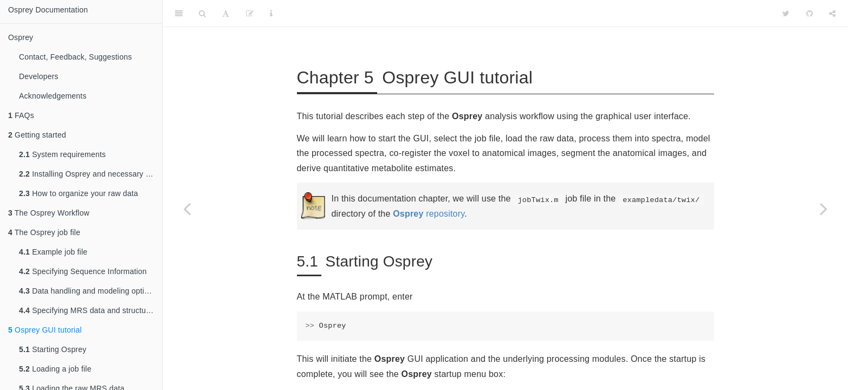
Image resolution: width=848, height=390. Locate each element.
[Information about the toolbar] (271, 13)
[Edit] (250, 13)
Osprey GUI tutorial (45, 330)
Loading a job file (55, 369)
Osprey (20, 37)
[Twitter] (786, 13)
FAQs (21, 115)
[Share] (832, 13)
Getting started (37, 135)
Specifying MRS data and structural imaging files (90, 310)
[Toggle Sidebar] (179, 13)
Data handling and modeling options (88, 291)
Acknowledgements (53, 96)
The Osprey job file (44, 232)
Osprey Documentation (48, 9)
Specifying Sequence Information (83, 271)
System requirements (62, 154)
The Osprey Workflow (48, 213)
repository (428, 213)
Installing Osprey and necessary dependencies (90, 174)
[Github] (809, 13)
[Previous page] (187, 208)
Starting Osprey (52, 349)
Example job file (53, 252)
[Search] (202, 13)
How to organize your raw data (78, 193)
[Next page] (823, 208)
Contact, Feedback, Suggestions (75, 57)
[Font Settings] (225, 13)
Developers (39, 76)
